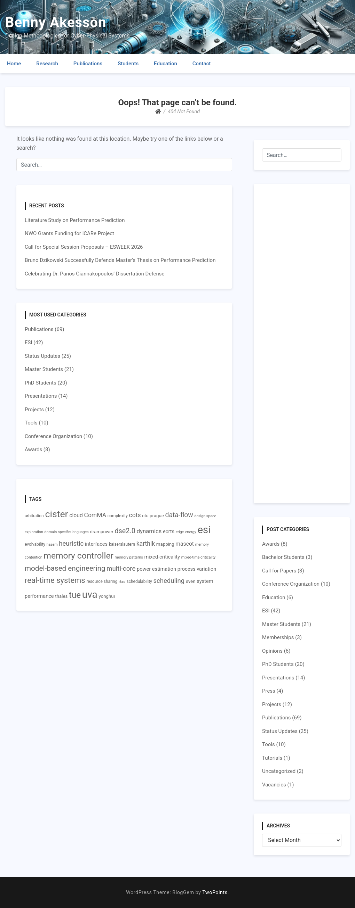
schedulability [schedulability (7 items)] (139, 581)
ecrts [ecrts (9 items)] (168, 531)
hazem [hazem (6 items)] (52, 544)
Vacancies (274, 785)
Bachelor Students (283, 557)
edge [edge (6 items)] (180, 532)
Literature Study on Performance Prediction (75, 220)
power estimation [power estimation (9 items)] (156, 569)
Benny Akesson (55, 22)
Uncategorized (278, 771)
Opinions (272, 651)
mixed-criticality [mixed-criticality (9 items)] (162, 557)
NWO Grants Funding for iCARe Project (69, 233)
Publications (87, 63)
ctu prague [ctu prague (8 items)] (153, 515)
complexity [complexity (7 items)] (118, 515)
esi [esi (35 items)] (204, 530)
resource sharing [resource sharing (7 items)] (101, 581)
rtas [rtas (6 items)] (122, 581)
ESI (28, 342)
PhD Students (40, 383)
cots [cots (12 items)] (135, 515)
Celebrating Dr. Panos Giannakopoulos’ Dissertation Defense (94, 274)
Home (14, 63)
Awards (33, 449)
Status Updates (42, 356)
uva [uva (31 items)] (89, 594)
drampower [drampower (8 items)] (101, 531)
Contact (201, 63)
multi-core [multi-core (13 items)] (120, 568)
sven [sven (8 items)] (191, 581)
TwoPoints (214, 892)
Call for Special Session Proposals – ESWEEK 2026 (84, 247)
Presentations (41, 396)
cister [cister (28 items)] (56, 514)
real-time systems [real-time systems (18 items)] (55, 580)
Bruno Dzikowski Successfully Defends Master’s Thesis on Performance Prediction (120, 260)
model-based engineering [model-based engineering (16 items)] (65, 568)
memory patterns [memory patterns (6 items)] (129, 557)
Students (128, 63)
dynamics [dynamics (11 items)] (149, 531)
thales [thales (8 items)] (61, 596)
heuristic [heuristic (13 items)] (71, 543)
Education (165, 63)
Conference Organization (53, 436)
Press (268, 691)
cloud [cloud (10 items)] (75, 515)
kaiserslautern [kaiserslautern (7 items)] (122, 544)
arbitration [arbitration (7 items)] (34, 515)
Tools (31, 423)
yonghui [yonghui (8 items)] (106, 596)
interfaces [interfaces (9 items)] (96, 544)
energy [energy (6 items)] (190, 532)
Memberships (278, 637)
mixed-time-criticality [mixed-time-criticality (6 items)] (198, 557)
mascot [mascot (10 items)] (184, 543)
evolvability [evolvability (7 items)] (35, 544)
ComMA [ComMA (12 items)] (95, 515)
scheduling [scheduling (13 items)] (168, 581)
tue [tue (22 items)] (75, 595)
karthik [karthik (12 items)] (145, 543)
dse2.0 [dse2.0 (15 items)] (125, 531)
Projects (34, 409)
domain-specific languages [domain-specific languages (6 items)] (67, 532)
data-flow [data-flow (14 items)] (179, 515)
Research (47, 63)
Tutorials (272, 758)
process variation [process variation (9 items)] (197, 569)
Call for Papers (279, 571)
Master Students (44, 369)
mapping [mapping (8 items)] (165, 544)
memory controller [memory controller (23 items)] (78, 556)
